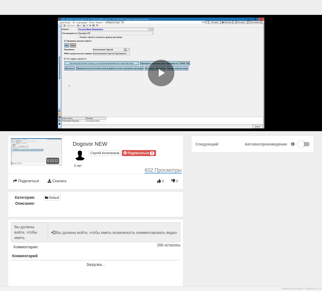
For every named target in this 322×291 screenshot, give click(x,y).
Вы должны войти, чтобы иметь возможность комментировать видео (29, 232)
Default (52, 198)
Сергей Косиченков (104, 153)
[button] (139, 153)
